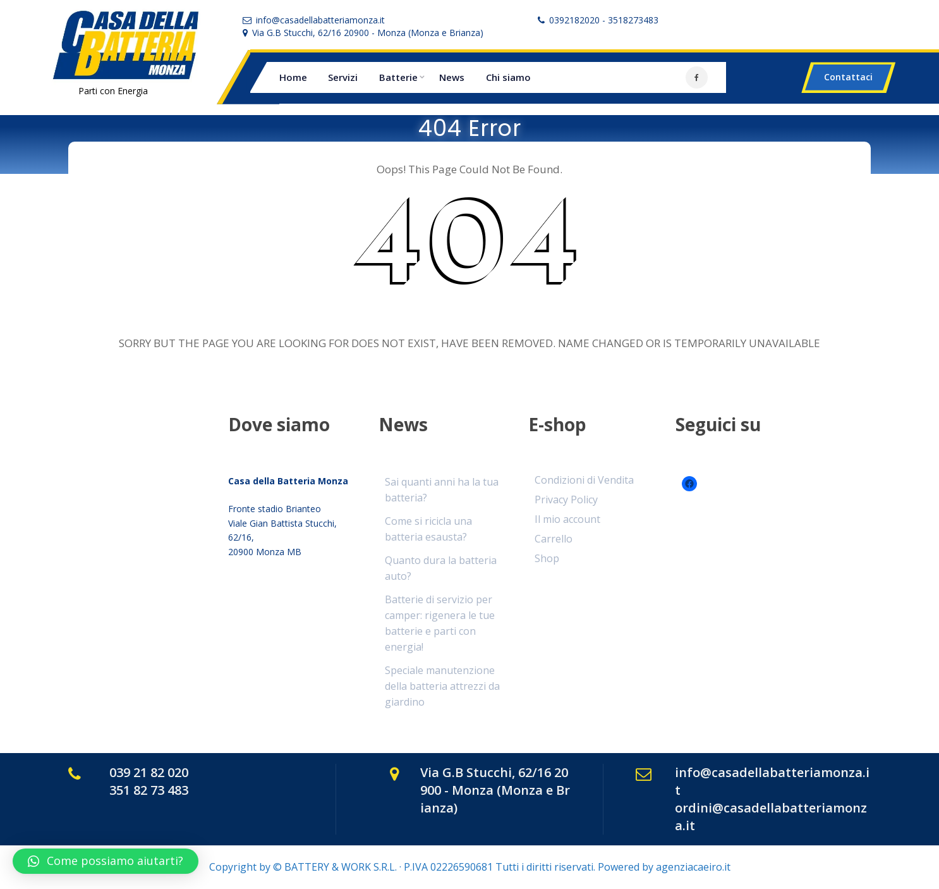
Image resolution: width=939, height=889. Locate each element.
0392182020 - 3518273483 (603, 20)
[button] (105, 861)
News (451, 77)
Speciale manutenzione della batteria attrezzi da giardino (442, 686)
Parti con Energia (113, 91)
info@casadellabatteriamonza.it (320, 20)
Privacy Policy (566, 499)
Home (293, 77)
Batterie (398, 77)
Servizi (343, 77)
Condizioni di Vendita (584, 480)
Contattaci (848, 77)
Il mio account (567, 519)
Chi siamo (508, 77)
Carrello (553, 539)
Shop (547, 558)
